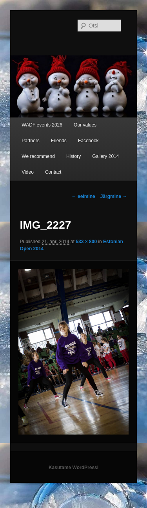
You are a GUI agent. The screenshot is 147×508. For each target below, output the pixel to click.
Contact (53, 172)
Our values (85, 125)
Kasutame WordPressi (73, 467)
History (73, 156)
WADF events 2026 (42, 125)
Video (27, 172)
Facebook (88, 140)
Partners (30, 140)
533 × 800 (86, 241)
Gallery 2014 (105, 156)
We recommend (38, 156)
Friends (59, 140)
